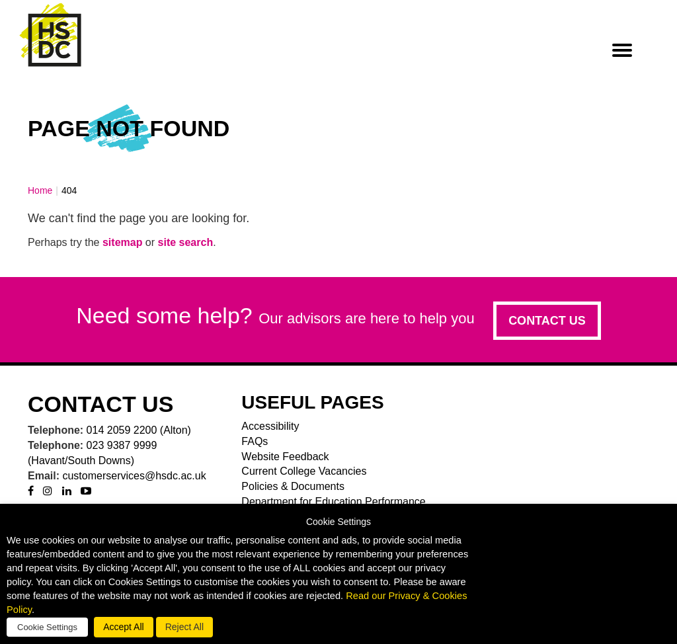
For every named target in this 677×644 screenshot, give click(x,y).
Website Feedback (285, 456)
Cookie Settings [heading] (338, 522)
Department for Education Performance (333, 501)
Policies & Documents (292, 486)
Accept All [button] (123, 627)
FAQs (254, 441)
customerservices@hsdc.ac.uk (134, 475)
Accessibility (270, 426)
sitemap (122, 242)
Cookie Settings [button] (47, 627)
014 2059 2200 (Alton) (139, 430)
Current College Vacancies (303, 471)
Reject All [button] (184, 627)
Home (40, 190)
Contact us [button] (547, 320)
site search (186, 242)
